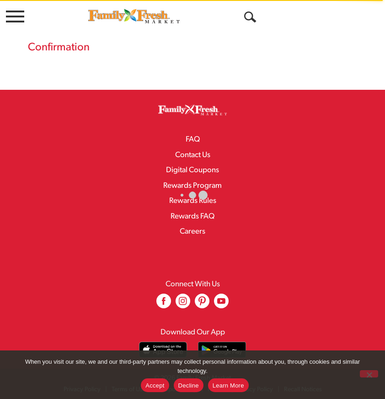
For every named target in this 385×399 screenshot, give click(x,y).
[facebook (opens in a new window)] (163, 304)
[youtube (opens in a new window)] (221, 304)
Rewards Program (192, 186)
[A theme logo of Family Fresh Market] (134, 16)
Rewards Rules (192, 201)
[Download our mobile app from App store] (163, 350)
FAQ (193, 139)
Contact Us (192, 155)
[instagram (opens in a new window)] (183, 304)
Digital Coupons (192, 170)
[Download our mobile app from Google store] (222, 350)
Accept (154, 385)
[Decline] (369, 373)
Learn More (228, 385)
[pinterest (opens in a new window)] (202, 304)
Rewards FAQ (192, 216)
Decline (188, 385)
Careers (192, 231)
